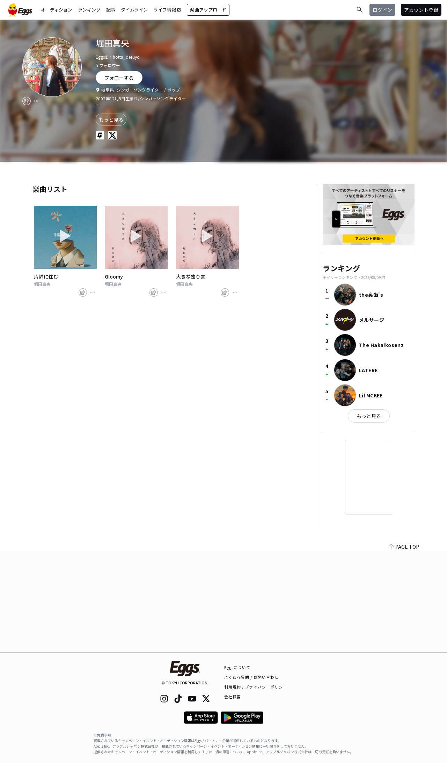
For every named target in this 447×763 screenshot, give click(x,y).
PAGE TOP (403, 648)
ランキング (89, 9)
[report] (36, 101)
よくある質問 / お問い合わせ (251, 677)
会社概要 (232, 696)
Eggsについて (237, 667)
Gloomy (114, 276)
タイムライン (134, 9)
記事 (110, 9)
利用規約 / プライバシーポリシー (255, 687)
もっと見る (111, 119)
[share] (26, 101)
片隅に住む (46, 276)
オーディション (56, 9)
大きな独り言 (190, 276)
